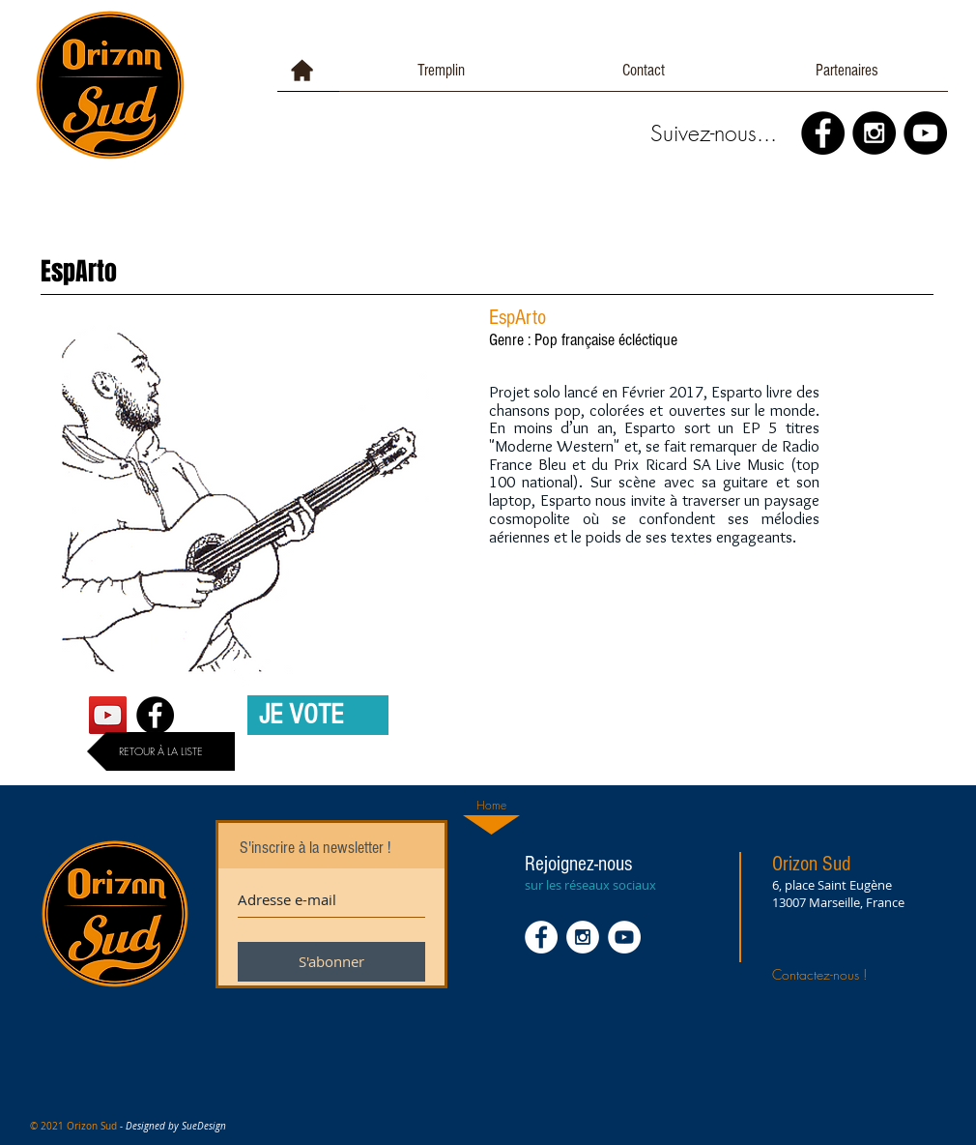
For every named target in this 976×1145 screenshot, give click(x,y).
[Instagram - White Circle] (582, 937)
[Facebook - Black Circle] (823, 133)
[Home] (491, 805)
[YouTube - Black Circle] (925, 133)
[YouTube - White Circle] (624, 937)
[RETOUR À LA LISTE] (161, 751)
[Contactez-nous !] (841, 973)
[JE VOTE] (317, 715)
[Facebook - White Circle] (541, 937)
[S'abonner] (331, 962)
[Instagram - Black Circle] (874, 133)
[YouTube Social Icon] (108, 715)
